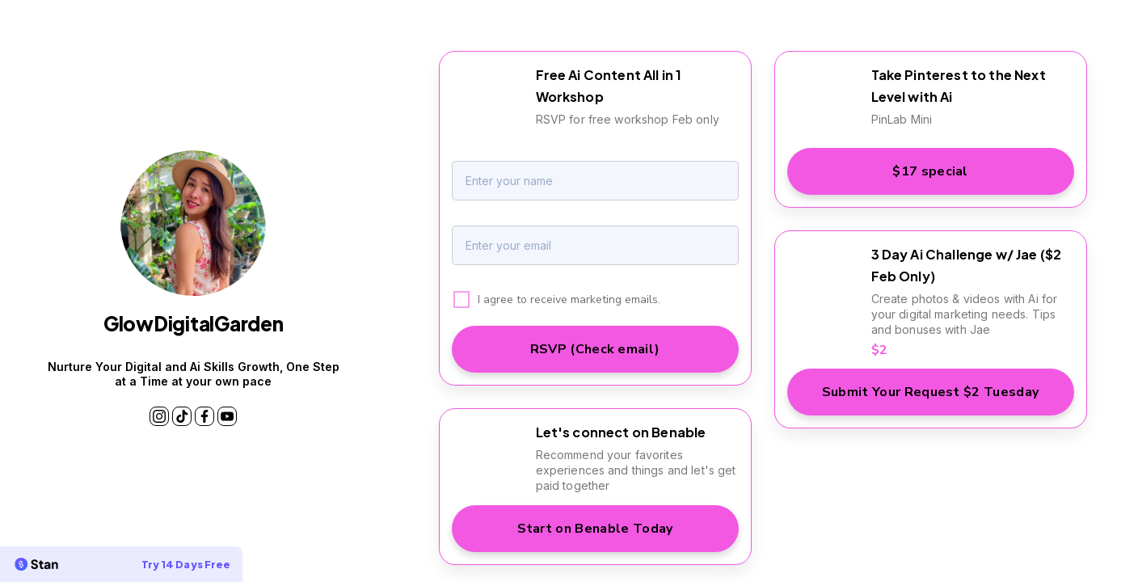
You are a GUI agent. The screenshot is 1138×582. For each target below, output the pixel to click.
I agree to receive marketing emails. (569, 299)
